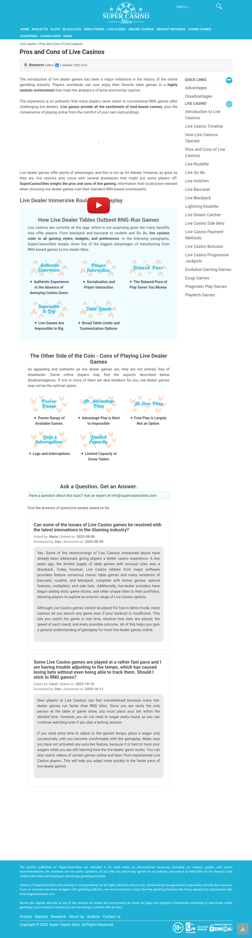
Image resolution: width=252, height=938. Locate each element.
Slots (55, 29)
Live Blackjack (198, 197)
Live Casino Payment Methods (204, 234)
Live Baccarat (197, 189)
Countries (29, 36)
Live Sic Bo (195, 172)
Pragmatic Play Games (206, 286)
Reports (41, 916)
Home (24, 29)
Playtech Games (200, 294)
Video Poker (94, 29)
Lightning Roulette (201, 206)
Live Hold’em (197, 180)
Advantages (196, 87)
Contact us (112, 916)
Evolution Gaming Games (208, 269)
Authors (93, 916)
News (67, 36)
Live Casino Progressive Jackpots (207, 257)
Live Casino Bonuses (204, 246)
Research (58, 916)
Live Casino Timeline (204, 126)
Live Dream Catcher (203, 214)
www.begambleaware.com (37, 894)
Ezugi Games (197, 278)
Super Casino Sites (64, 924)
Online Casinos (141, 29)
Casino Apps (50, 36)
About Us (76, 916)
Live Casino (116, 29)
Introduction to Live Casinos (202, 114)
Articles (26, 916)
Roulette (40, 29)
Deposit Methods (171, 29)
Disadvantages (198, 96)
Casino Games (199, 29)
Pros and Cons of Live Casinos (205, 152)
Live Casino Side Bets (205, 223)
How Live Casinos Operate (201, 137)
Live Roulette (197, 164)
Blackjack (72, 29)
